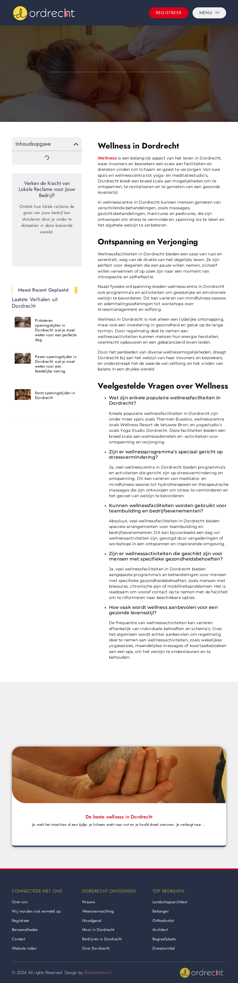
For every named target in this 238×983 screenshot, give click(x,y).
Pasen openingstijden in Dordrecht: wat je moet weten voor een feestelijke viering (56, 364)
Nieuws (88, 902)
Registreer (20, 920)
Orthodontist (163, 920)
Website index (24, 948)
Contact (18, 939)
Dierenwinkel (163, 948)
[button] (76, 144)
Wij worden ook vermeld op (36, 911)
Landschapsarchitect (169, 902)
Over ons (20, 902)
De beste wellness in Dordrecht (119, 816)
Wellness (107, 158)
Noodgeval (91, 920)
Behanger (160, 911)
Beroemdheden (25, 929)
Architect (160, 929)
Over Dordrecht (95, 948)
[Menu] (209, 12)
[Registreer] (168, 12)
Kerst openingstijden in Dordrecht (55, 395)
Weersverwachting (98, 911)
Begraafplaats (164, 939)
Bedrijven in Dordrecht (101, 939)
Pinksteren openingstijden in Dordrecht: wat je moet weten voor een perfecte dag (56, 330)
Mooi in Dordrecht (98, 929)
